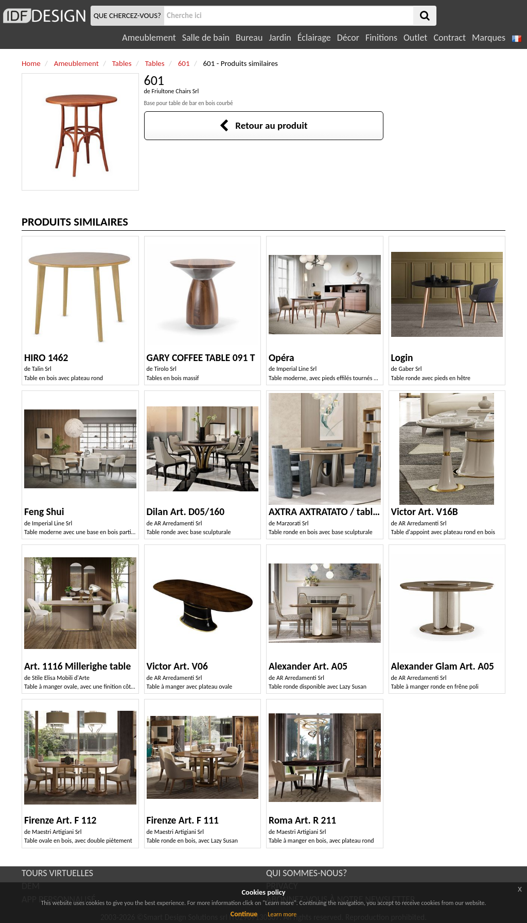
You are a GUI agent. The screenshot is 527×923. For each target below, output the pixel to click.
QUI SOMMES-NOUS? (306, 873)
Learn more (282, 914)
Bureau (249, 37)
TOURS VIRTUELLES (57, 873)
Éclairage (314, 37)
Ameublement (148, 37)
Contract (449, 37)
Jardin (280, 37)
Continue (244, 914)
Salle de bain (206, 37)
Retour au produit (263, 125)
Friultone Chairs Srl (175, 91)
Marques (488, 37)
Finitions (381, 37)
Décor (348, 37)
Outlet (415, 37)
